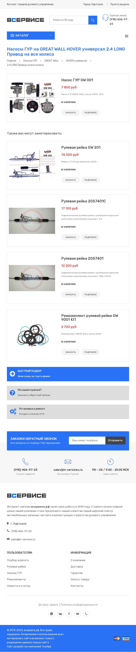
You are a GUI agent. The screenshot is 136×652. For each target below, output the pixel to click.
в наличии (68, 102)
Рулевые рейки (16, 566)
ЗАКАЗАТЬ (70, 112)
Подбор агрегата (18, 560)
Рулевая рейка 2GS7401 (82, 258)
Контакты (77, 586)
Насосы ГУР (14, 573)
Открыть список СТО (31, 414)
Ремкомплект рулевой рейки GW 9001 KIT (89, 318)
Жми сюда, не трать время (34, 376)
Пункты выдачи (119, 4)
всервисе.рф (31, 630)
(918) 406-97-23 (19, 531)
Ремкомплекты (16, 579)
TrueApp (46, 646)
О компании (78, 560)
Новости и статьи (18, 586)
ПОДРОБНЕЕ (90, 112)
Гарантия (77, 573)
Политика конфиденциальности (79, 604)
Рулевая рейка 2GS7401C (83, 201)
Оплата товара (80, 579)
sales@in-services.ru (21, 539)
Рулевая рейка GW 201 (80, 147)
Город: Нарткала (93, 4)
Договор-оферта (48, 604)
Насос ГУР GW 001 (77, 80)
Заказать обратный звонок (34, 395)
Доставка (77, 566)
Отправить (115, 440)
